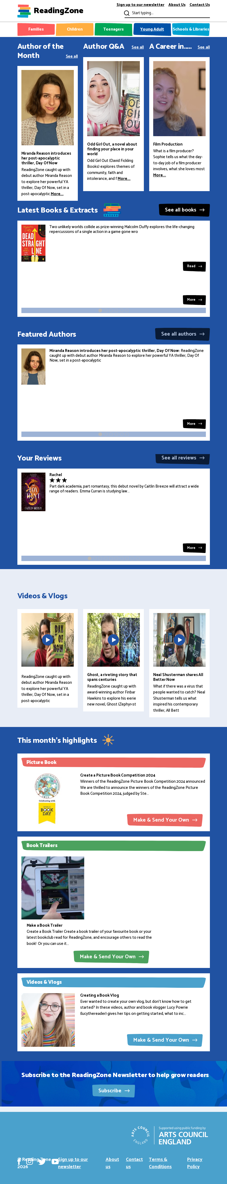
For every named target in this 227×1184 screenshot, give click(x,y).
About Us (177, 5)
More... (57, 194)
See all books (185, 210)
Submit (126, 13)
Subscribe (114, 1090)
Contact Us (200, 5)
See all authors (183, 334)
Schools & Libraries (191, 29)
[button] (100, 310)
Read (194, 266)
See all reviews (183, 458)
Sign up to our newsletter (140, 5)
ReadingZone (58, 11)
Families (36, 29)
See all (72, 56)
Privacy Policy (194, 1163)
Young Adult (152, 29)
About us (112, 1163)
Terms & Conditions (160, 1163)
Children (75, 29)
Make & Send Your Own (165, 820)
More (194, 300)
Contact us (134, 1163)
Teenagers (113, 29)
